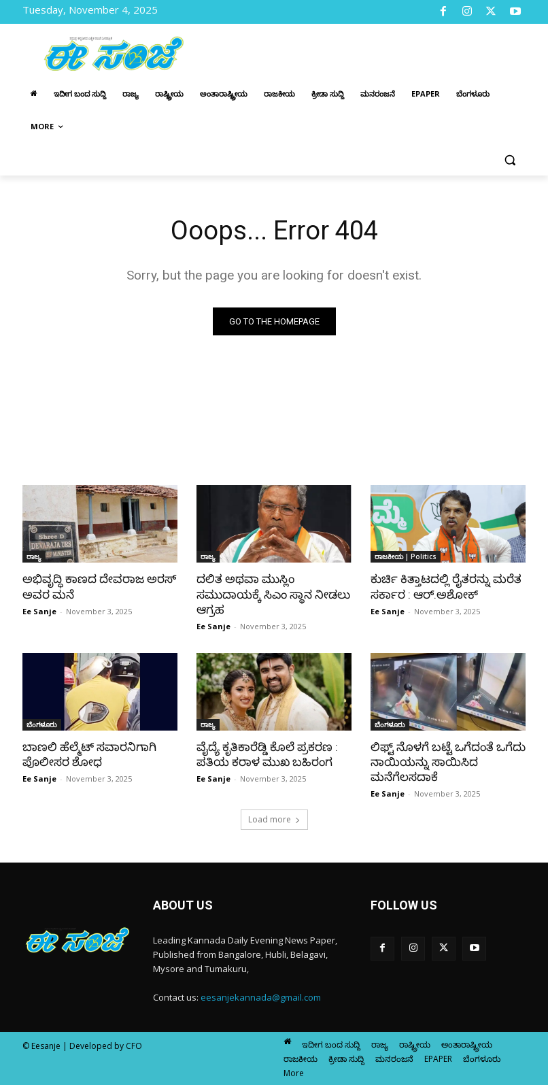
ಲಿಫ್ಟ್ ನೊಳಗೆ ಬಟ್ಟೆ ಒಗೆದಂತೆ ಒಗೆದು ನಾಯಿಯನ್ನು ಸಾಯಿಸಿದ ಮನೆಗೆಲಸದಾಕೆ (448, 762)
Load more (274, 819)
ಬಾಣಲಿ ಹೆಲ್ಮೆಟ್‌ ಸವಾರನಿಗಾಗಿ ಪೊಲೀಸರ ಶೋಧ (89, 754)
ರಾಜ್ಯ (34, 556)
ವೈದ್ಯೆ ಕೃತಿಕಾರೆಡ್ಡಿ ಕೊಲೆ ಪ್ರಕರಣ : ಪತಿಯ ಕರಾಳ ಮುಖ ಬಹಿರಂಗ (266, 754)
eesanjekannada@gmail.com (261, 996)
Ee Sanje (39, 611)
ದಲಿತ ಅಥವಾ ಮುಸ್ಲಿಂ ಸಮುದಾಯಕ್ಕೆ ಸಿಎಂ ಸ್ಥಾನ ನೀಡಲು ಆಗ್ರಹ (273, 594)
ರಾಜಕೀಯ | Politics (405, 556)
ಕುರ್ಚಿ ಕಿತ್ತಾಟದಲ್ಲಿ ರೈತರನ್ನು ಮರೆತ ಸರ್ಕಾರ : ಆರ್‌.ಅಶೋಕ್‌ (446, 586)
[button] (510, 160)
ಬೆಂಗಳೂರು (42, 724)
